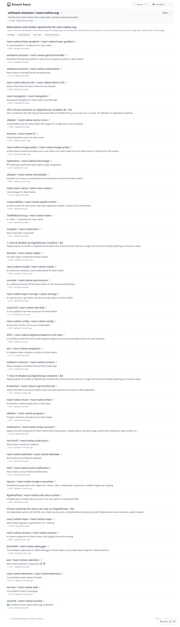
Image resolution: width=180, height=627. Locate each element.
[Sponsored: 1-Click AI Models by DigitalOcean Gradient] (90, 244)
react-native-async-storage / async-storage (32, 294)
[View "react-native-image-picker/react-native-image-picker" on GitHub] (71, 147)
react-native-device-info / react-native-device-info (36, 82)
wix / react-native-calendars (23, 560)
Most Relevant (23, 35)
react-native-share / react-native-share (29, 399)
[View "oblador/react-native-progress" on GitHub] (45, 413)
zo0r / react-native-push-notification (28, 468)
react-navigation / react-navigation (27, 96)
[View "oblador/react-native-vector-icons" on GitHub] (49, 120)
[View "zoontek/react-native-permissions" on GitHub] (49, 280)
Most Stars (37, 35)
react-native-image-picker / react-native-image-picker (38, 147)
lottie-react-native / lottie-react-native (29, 188)
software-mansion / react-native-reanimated (33, 68)
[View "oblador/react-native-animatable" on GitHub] (48, 174)
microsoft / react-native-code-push (27, 440)
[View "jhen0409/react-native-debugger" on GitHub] (48, 546)
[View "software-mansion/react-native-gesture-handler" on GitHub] (66, 55)
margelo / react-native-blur (23, 229)
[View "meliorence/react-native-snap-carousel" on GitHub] (55, 427)
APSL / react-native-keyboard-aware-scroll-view (34, 334)
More (167, 12)
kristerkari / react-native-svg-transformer (31, 386)
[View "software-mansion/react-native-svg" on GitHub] (61, 13)
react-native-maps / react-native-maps (29, 519)
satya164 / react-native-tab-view (25, 307)
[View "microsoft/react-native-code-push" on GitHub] (49, 440)
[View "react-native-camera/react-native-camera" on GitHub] (58, 533)
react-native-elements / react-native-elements (34, 573)
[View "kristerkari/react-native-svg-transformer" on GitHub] (57, 386)
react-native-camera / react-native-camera (31, 532)
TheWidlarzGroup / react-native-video (29, 215)
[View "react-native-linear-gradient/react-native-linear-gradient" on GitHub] (76, 41)
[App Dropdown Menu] (170, 4)
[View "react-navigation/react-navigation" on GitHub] (49, 96)
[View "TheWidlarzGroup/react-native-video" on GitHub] (53, 215)
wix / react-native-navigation (23, 348)
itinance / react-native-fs (21, 133)
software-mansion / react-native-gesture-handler (36, 55)
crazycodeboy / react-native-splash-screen (31, 201)
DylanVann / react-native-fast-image (28, 161)
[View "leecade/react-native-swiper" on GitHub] (42, 253)
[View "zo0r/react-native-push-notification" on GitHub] (51, 468)
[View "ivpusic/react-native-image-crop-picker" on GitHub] (55, 481)
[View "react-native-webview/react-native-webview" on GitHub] (61, 454)
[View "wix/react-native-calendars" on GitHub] (41, 560)
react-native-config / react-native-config (30, 321)
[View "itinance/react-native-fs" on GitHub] (37, 133)
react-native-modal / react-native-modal (30, 266)
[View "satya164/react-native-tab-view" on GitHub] (46, 307)
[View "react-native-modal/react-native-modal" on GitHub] (55, 266)
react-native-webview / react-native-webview (33, 454)
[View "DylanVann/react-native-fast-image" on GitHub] (51, 161)
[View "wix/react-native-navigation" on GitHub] (42, 348)
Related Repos (21, 4)
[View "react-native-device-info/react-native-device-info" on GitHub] (66, 82)
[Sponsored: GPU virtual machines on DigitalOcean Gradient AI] (90, 111)
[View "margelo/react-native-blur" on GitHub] (40, 229)
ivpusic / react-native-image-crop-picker (30, 481)
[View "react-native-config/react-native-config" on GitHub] (55, 321)
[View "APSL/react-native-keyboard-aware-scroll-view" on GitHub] (64, 335)
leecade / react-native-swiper (24, 253)
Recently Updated (52, 35)
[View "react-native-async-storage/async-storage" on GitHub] (59, 294)
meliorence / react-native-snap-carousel (30, 427)
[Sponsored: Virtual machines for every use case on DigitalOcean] (90, 510)
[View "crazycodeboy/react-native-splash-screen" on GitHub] (58, 202)
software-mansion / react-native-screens (30, 362)
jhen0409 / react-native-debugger (27, 546)
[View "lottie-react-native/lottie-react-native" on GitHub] (52, 188)
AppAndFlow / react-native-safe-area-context (33, 495)
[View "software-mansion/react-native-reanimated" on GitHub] (61, 69)
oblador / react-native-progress (25, 413)
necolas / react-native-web (22, 587)
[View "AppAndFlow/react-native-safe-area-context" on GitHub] (61, 495)
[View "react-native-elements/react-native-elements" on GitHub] (62, 573)
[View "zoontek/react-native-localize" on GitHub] (44, 601)
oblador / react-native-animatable (27, 174)
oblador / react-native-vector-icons (27, 120)
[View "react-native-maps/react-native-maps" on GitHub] (53, 519)
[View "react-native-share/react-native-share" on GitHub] (54, 400)
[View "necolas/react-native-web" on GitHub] (39, 587)
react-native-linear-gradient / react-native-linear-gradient (40, 41)
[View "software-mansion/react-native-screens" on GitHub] (56, 362)
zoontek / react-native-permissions (27, 280)
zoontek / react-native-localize (24, 601)
